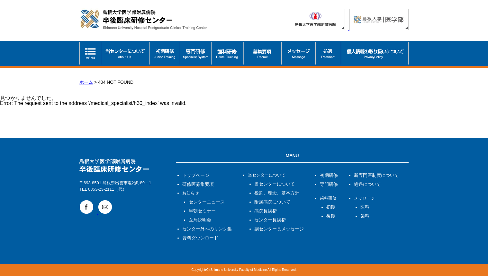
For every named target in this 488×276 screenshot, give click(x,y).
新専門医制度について (376, 175)
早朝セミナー (202, 210)
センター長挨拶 (270, 219)
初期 (330, 207)
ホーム (86, 82)
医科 (364, 207)
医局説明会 (200, 219)
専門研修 (329, 184)
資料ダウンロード (200, 237)
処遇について (367, 184)
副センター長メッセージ (279, 228)
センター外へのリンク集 (207, 228)
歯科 (364, 216)
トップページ (195, 175)
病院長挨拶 (265, 210)
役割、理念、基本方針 (276, 192)
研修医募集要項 (198, 184)
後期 (330, 216)
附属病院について (272, 201)
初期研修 (329, 175)
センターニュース (207, 201)
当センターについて (274, 183)
